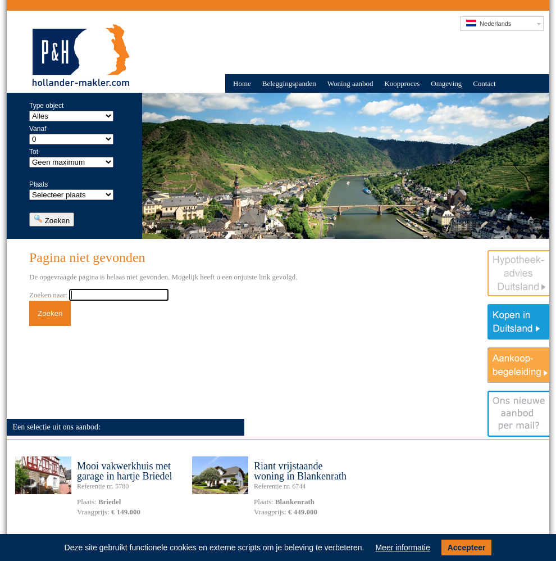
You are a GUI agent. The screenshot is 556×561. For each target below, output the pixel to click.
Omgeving (446, 83)
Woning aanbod (350, 83)
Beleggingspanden (289, 83)
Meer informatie (402, 547)
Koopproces (402, 83)
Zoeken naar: (48, 295)
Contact (484, 83)
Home (242, 83)
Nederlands (488, 23)
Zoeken (52, 219)
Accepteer (467, 547)
